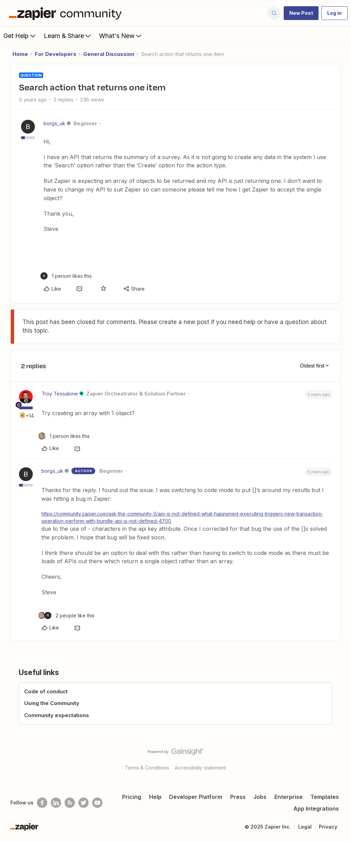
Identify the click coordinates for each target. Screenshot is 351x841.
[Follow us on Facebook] (42, 803)
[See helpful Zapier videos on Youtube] (97, 803)
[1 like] (66, 276)
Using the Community (51, 703)
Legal (305, 827)
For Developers (55, 54)
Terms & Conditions (147, 768)
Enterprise (288, 796)
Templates (324, 796)
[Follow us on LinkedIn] (56, 803)
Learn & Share (68, 35)
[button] (301, 13)
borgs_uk (54, 123)
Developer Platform (195, 796)
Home (20, 54)
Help (155, 796)
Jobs (259, 796)
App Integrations (316, 808)
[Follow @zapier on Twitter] (83, 803)
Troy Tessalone (59, 393)
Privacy (328, 827)
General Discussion (108, 54)
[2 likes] (66, 615)
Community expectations (56, 715)
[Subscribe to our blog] (70, 803)
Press (238, 796)
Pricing (131, 796)
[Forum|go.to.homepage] (67, 13)
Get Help (20, 35)
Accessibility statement (200, 768)
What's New (121, 35)
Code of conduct (46, 691)
